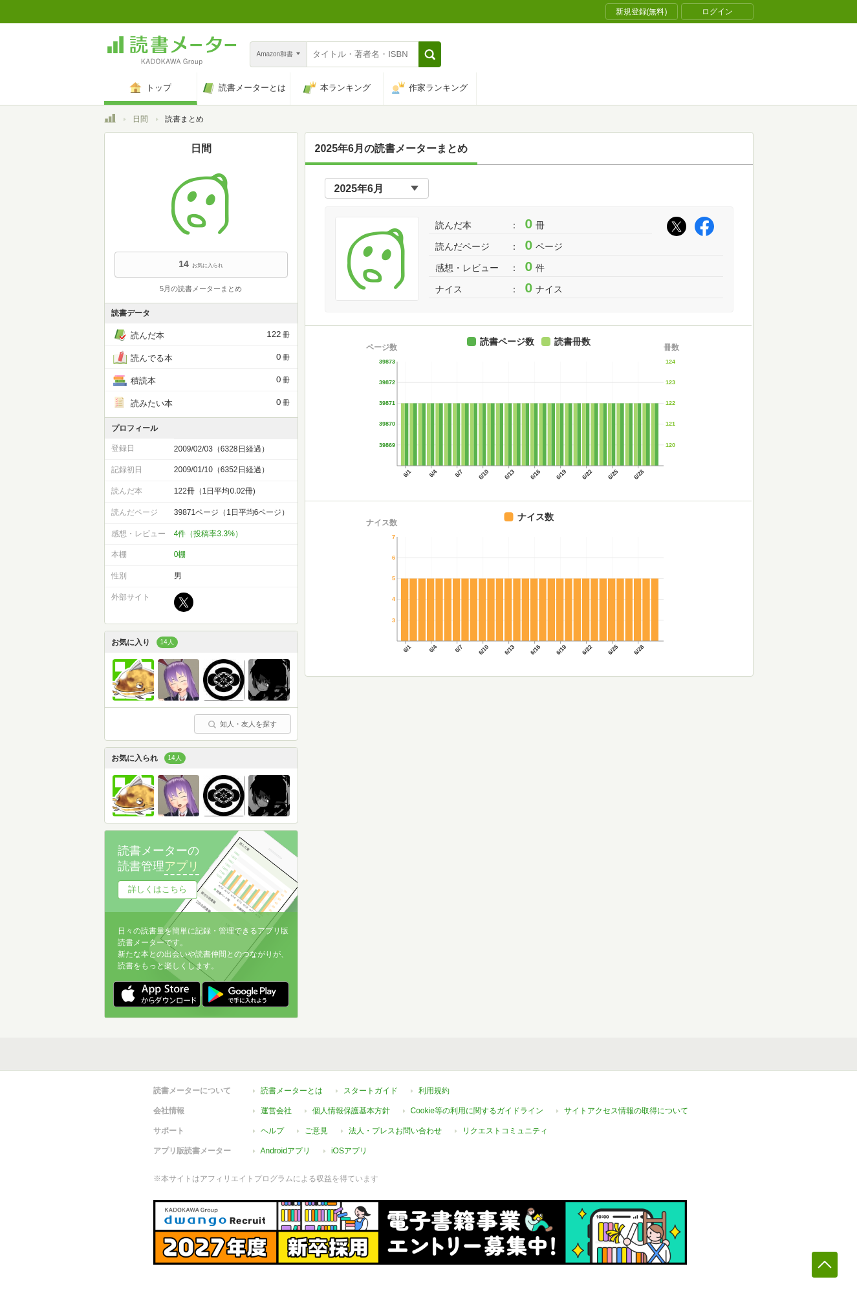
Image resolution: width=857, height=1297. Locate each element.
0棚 (180, 554)
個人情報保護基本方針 (351, 1111)
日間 (140, 119)
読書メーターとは (292, 1091)
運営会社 (276, 1111)
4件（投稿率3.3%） (208, 533)
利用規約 (434, 1091)
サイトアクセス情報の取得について (626, 1111)
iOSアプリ (349, 1151)
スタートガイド (370, 1091)
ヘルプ (272, 1131)
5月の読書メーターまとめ (201, 288)
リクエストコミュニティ (505, 1131)
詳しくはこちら (157, 889)
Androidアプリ (285, 1151)
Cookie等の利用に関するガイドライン (477, 1111)
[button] (429, 54)
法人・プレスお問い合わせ (395, 1131)
